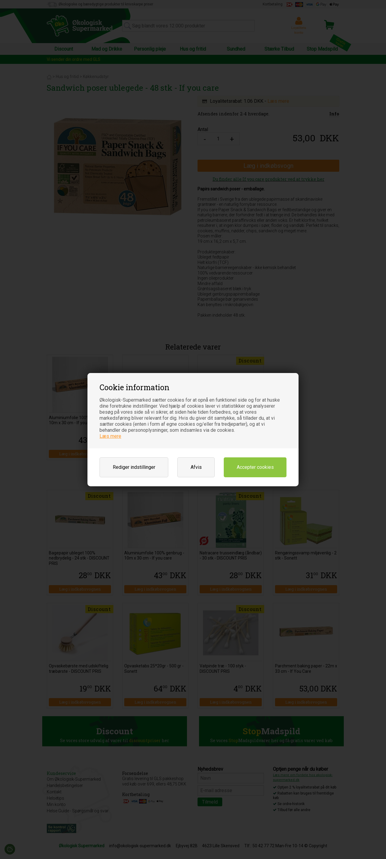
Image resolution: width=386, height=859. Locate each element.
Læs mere (110, 436)
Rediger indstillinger (134, 467)
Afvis (196, 467)
